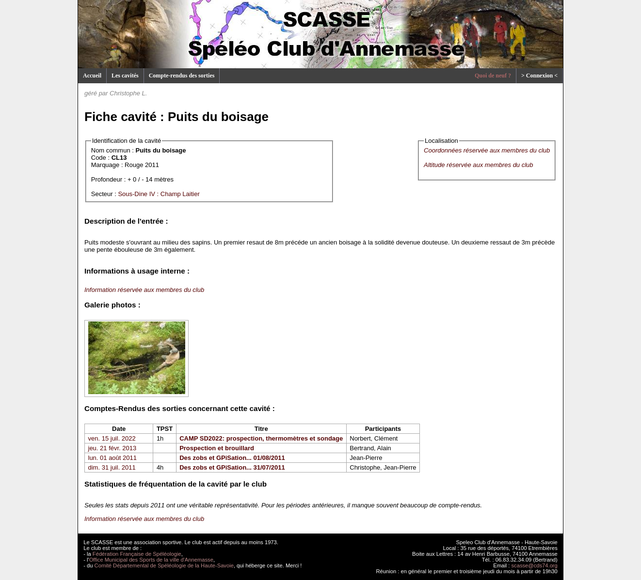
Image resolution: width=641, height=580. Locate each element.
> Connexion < (539, 75)
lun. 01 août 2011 (112, 457)
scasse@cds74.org (535, 565)
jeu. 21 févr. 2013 (112, 448)
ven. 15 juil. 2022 (112, 438)
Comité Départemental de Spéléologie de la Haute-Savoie (164, 565)
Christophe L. (128, 93)
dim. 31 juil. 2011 (112, 467)
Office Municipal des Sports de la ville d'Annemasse (151, 560)
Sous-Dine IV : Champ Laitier (158, 194)
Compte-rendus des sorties (182, 75)
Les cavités (125, 75)
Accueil (92, 75)
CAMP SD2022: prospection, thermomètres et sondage (261, 438)
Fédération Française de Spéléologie (137, 554)
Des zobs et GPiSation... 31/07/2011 (232, 467)
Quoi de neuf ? (493, 75)
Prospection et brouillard (216, 448)
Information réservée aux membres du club (144, 289)
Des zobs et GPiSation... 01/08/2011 (232, 457)
